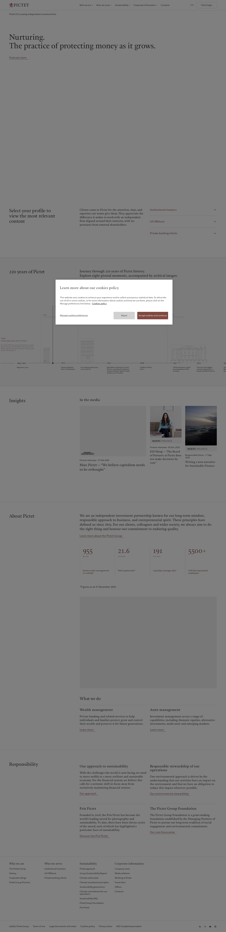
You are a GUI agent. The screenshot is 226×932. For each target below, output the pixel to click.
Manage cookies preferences (74, 315)
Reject (124, 315)
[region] (114, 302)
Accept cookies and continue (153, 315)
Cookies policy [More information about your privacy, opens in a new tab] (99, 303)
